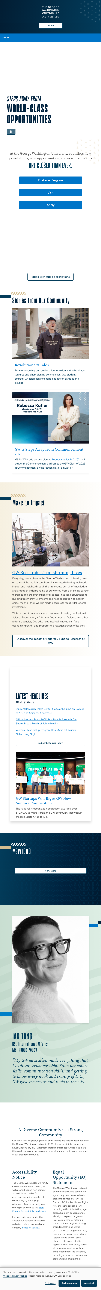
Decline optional (69, 1283)
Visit (50, 192)
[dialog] (50, 1279)
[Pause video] (11, 132)
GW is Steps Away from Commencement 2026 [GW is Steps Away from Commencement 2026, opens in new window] (49, 452)
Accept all (89, 1283)
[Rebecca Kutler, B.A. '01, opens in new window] (66, 459)
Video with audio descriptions (50, 276)
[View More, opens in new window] (51, 871)
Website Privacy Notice (15, 1276)
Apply (50, 25)
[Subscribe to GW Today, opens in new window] (50, 743)
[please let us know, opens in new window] (30, 1227)
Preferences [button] (50, 1283)
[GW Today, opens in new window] (50, 682)
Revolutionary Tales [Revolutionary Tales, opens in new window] (32, 365)
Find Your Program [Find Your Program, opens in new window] (50, 180)
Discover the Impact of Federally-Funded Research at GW (50, 641)
